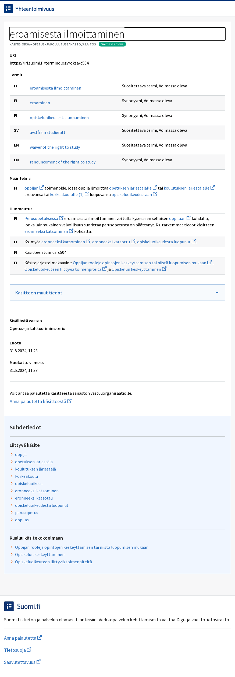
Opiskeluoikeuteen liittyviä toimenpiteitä (181, 198)
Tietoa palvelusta (85, 27)
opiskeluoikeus (156, 114)
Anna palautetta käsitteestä (63, 528)
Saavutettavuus (112, 661)
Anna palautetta (27, 661)
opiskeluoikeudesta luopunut (81, 349)
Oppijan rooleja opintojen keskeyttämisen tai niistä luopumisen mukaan (73, 377)
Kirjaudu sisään (213, 10)
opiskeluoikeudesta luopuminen (50, 167)
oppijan (38, 257)
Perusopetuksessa (48, 300)
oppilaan (92, 306)
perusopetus (154, 143)
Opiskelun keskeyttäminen (92, 390)
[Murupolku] (117, 40)
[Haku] (136, 10)
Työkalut (47, 27)
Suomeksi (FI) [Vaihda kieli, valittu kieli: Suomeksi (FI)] (166, 10)
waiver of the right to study (46, 208)
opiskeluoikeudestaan (79, 276)
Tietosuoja (70, 661)
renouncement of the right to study (50, 228)
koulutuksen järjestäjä (163, 99)
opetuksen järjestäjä (161, 92)
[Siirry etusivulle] (33, 10)
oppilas (149, 150)
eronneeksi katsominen (83, 326)
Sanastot (16, 40)
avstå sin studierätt (43, 188)
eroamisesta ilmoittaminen (47, 132)
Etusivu (16, 27)
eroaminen (44, 150)
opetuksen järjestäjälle (52, 263)
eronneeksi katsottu (161, 128)
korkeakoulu (154, 107)
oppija (148, 85)
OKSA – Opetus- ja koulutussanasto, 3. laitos (72, 40)
